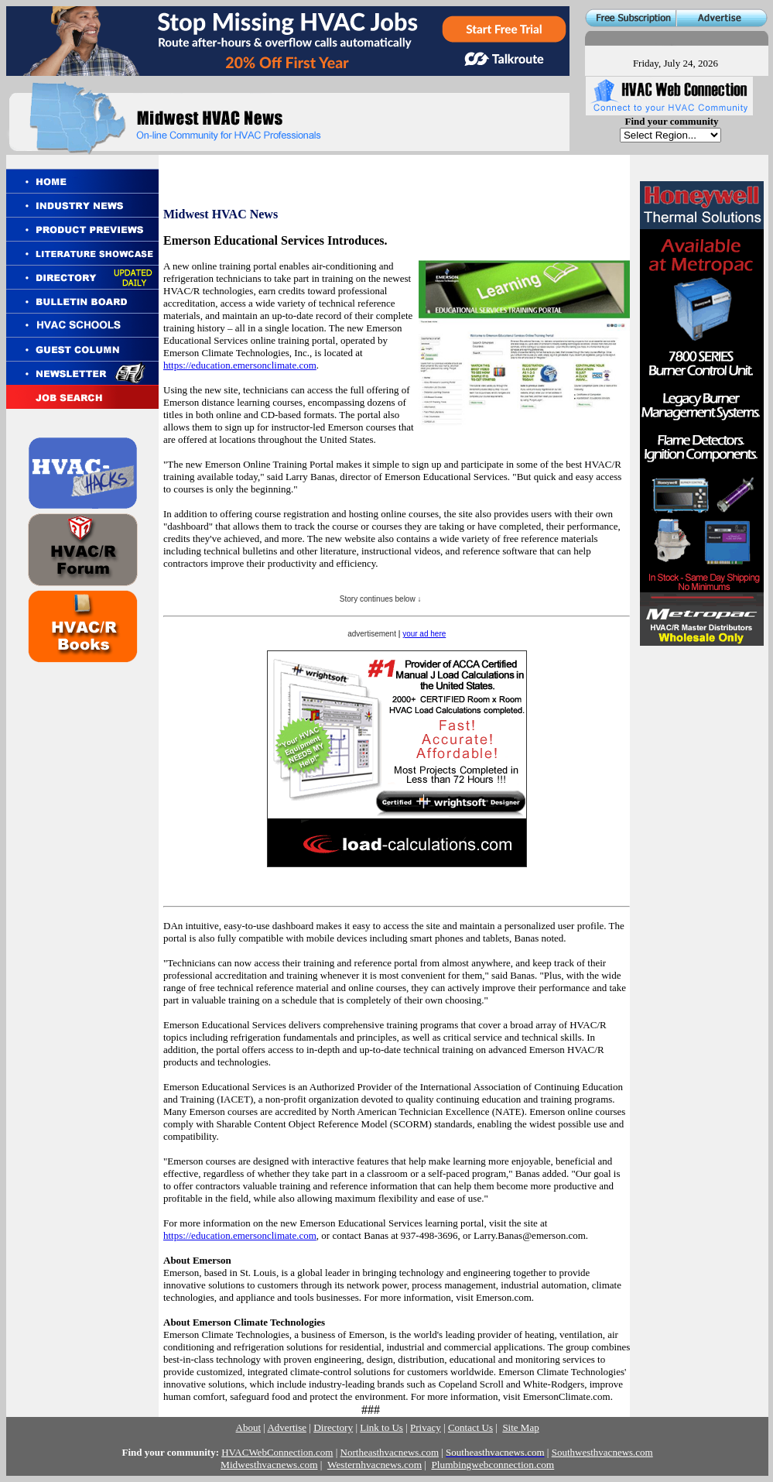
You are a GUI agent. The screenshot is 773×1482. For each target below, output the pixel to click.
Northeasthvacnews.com (389, 1452)
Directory (333, 1427)
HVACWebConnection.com (277, 1452)
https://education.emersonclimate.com (239, 365)
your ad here (424, 634)
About (249, 1427)
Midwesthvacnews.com (269, 1464)
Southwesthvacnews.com (602, 1452)
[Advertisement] (700, 753)
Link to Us (381, 1427)
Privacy (425, 1427)
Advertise (286, 1427)
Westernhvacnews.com (374, 1464)
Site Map (520, 1427)
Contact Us (470, 1427)
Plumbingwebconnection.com (492, 1464)
